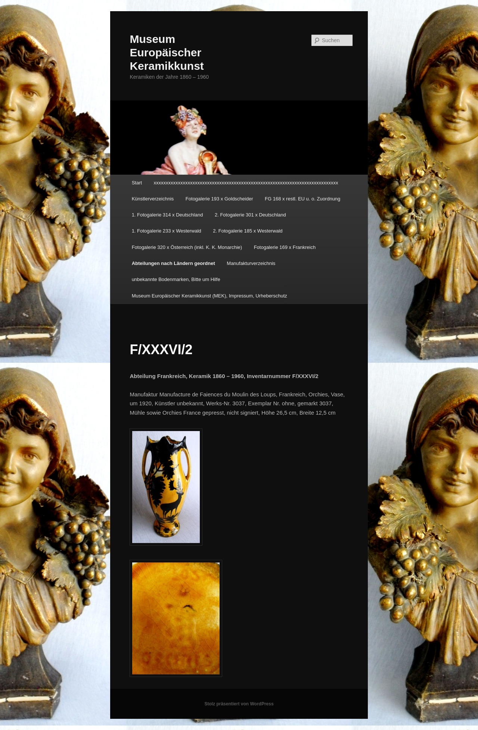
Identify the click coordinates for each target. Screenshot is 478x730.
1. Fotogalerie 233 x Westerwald (166, 231)
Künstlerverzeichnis (153, 199)
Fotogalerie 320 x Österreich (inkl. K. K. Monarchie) (187, 247)
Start (137, 182)
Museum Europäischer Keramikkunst (167, 52)
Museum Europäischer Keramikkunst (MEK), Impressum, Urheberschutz (209, 296)
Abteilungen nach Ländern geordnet (173, 263)
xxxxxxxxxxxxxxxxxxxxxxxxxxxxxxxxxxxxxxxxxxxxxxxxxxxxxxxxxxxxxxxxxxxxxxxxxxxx (246, 182)
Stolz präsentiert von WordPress (238, 703)
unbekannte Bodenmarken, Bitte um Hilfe (176, 279)
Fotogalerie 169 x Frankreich (285, 247)
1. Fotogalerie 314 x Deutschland (167, 215)
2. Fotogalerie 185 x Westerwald (247, 231)
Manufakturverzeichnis (251, 263)
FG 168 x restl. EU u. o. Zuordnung (302, 199)
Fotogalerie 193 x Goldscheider (219, 199)
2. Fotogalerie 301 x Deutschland (250, 215)
